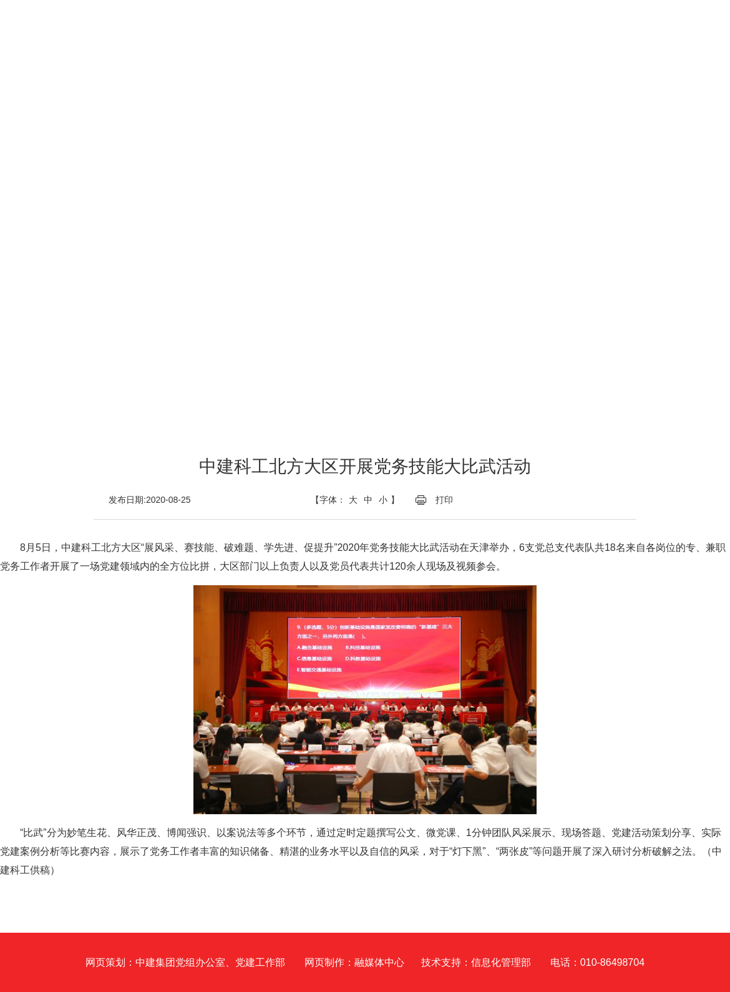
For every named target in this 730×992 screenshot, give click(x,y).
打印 (444, 500)
